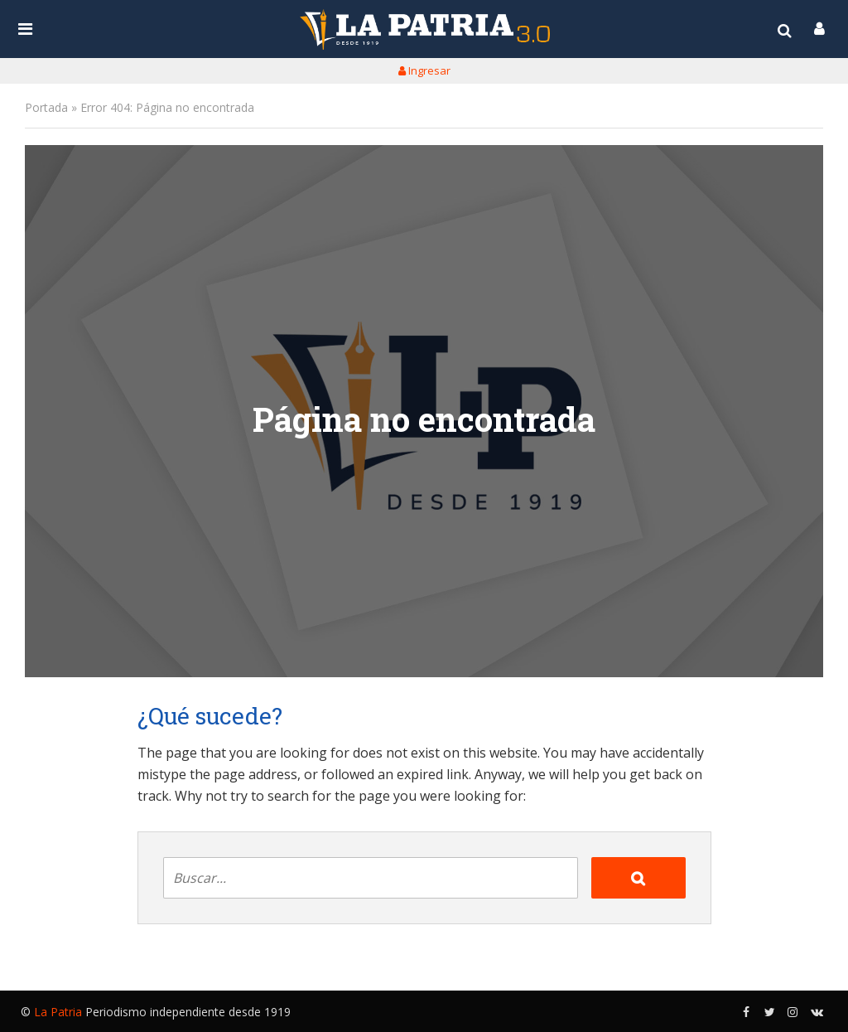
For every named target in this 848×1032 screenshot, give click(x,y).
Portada (46, 107)
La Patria (58, 1012)
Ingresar (424, 70)
